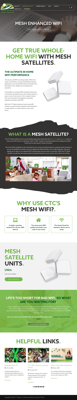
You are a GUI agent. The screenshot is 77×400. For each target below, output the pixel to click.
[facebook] (71, 7)
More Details (13, 279)
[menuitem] (17, 6)
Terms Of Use (40, 397)
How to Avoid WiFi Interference (61, 365)
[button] (33, 386)
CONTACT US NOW (38, 324)
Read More (8, 380)
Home (29, 29)
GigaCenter (53, 139)
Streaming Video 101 (11, 365)
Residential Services (37, 29)
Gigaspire (62, 139)
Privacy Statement (29, 397)
